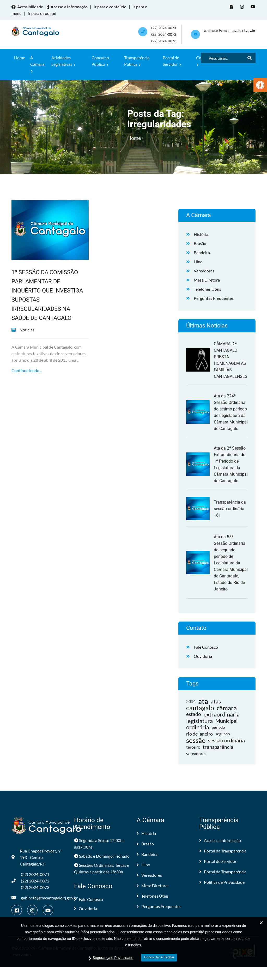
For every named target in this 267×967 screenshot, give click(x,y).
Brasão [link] (200, 243)
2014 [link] (191, 701)
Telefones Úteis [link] (207, 288)
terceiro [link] (193, 746)
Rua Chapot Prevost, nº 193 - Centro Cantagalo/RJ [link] (36, 857)
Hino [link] (198, 261)
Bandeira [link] (202, 252)
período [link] (218, 727)
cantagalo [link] (200, 708)
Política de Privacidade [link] (222, 882)
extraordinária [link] (222, 714)
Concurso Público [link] (100, 61)
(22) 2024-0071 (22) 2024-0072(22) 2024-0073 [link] (163, 34)
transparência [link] (218, 747)
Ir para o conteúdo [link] (110, 6)
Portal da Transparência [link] (222, 850)
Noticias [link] (27, 329)
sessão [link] (195, 740)
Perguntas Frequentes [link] (214, 298)
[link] (260, 85)
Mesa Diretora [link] (207, 279)
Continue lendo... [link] (26, 370)
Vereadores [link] (204, 270)
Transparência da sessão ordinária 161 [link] (230, 509)
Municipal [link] (226, 721)
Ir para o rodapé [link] (42, 13)
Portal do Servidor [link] (172, 61)
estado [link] (193, 714)
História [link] (201, 234)
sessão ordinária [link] (226, 740)
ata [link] (203, 701)
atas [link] (216, 701)
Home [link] (19, 57)
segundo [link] (222, 733)
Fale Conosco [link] (206, 646)
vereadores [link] (196, 753)
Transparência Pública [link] (136, 61)
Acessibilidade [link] (28, 6)
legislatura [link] (199, 721)
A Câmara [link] (37, 64)
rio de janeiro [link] (199, 734)
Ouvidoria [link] (203, 656)
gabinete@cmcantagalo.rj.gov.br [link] (230, 30)
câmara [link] (227, 708)
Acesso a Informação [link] (68, 6)
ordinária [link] (197, 727)
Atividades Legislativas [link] (63, 61)
